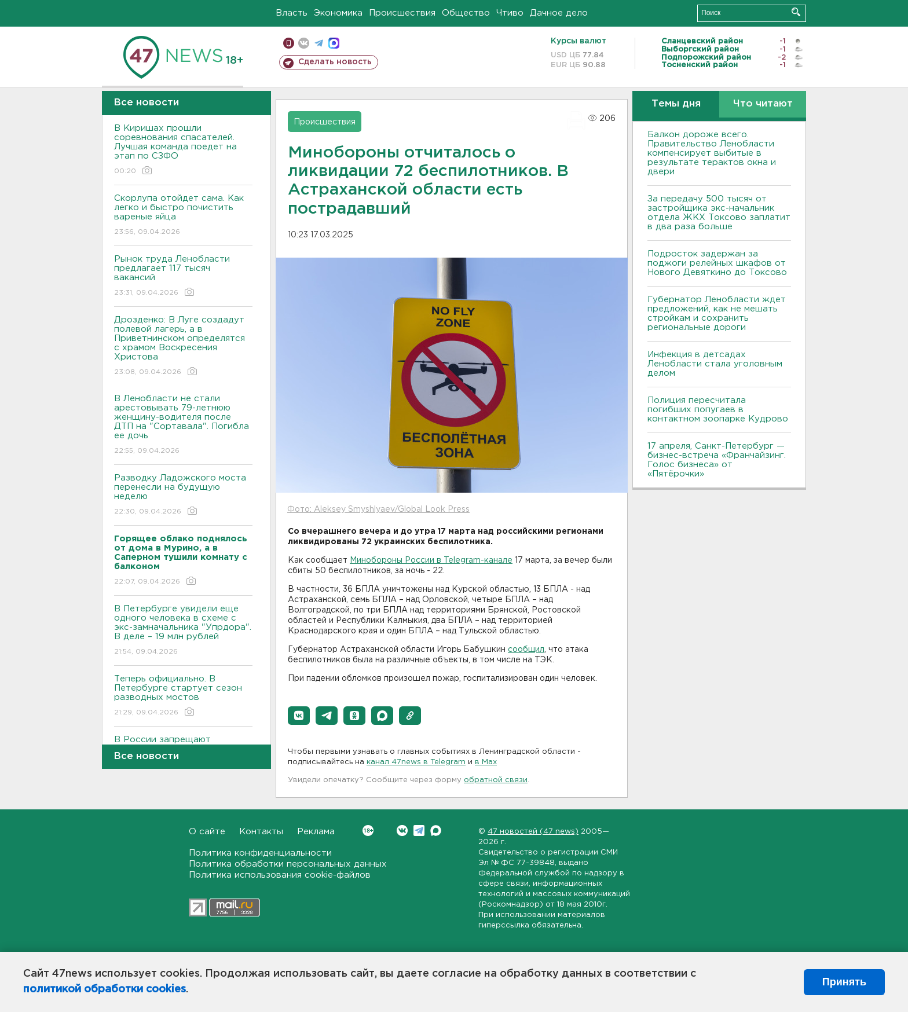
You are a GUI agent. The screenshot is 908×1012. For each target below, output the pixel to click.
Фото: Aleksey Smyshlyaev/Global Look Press (378, 509)
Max (435, 830)
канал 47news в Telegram (416, 762)
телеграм (318, 43)
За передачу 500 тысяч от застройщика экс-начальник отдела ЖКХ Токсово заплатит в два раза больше (718, 212)
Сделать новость (335, 61)
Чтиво (509, 13)
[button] (299, 715)
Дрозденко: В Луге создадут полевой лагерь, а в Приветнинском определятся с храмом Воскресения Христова (183, 346)
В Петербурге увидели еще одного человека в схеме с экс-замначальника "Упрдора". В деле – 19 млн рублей (183, 631)
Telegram (418, 830)
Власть (291, 13)
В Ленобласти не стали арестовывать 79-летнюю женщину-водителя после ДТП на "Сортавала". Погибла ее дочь (183, 425)
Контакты (261, 831)
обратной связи (496, 780)
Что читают (763, 104)
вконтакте (303, 43)
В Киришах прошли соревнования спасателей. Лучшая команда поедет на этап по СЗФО (183, 150)
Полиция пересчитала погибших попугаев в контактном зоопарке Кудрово (717, 410)
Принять (844, 982)
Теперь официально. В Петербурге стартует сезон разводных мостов (183, 696)
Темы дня (676, 104)
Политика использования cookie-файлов (280, 875)
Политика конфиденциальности (260, 853)
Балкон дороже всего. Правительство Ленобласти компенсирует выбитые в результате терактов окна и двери (711, 153)
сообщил (526, 649)
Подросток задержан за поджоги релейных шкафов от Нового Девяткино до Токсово (717, 263)
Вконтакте (368, 830)
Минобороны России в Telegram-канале (431, 560)
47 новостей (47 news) (533, 831)
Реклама (316, 831)
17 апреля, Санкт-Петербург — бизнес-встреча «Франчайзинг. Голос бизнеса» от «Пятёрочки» (716, 460)
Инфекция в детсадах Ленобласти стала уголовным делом (714, 364)
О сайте (207, 831)
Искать (796, 12)
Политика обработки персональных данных (288, 864)
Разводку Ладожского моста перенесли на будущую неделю (183, 495)
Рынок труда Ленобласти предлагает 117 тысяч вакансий (183, 276)
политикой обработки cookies (104, 989)
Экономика (338, 13)
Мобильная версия (288, 43)
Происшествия (402, 13)
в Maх (486, 762)
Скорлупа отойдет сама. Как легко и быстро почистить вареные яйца (183, 216)
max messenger (333, 43)
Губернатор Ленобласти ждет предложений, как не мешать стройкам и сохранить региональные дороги (716, 313)
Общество (466, 13)
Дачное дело (559, 13)
